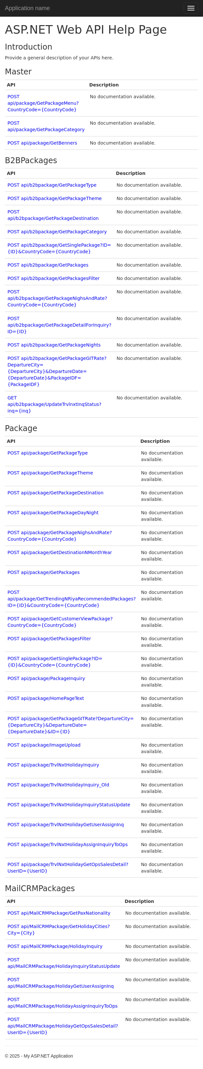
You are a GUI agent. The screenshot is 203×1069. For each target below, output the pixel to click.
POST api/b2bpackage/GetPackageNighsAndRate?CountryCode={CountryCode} (57, 298)
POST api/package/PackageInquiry (46, 678)
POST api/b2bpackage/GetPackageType (51, 185)
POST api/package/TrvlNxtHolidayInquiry (53, 764)
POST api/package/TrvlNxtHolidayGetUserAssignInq (65, 824)
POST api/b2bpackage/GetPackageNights (54, 345)
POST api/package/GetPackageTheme (50, 472)
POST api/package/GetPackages (43, 572)
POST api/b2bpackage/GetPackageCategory (57, 231)
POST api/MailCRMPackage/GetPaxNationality (58, 913)
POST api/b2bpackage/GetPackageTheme (54, 198)
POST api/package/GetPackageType (47, 453)
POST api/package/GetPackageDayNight (52, 512)
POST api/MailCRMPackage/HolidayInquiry (55, 946)
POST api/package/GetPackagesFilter (49, 638)
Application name (27, 8)
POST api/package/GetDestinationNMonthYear (59, 552)
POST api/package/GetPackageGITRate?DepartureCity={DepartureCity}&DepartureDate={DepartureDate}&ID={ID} (70, 725)
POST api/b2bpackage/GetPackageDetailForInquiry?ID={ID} (59, 325)
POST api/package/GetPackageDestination (55, 492)
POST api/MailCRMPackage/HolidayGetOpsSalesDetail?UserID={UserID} (62, 1026)
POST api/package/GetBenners (42, 143)
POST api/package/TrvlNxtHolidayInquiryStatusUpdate (68, 804)
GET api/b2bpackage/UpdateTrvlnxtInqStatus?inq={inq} (54, 404)
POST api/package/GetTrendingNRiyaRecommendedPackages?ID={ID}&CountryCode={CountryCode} (71, 599)
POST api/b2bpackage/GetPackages (47, 265)
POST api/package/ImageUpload (43, 745)
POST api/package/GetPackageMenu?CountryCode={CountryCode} (43, 103)
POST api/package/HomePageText (45, 698)
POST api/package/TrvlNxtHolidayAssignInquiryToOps (67, 844)
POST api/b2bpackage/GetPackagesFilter (53, 278)
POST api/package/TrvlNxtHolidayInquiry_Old (58, 784)
